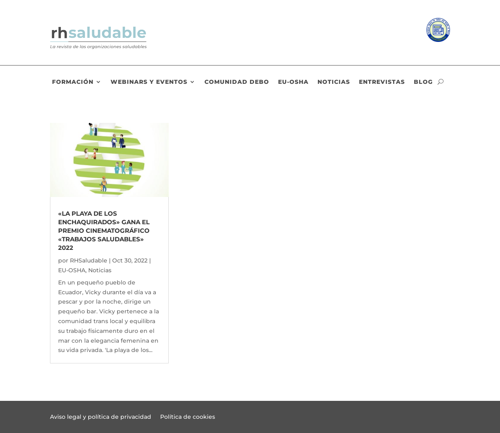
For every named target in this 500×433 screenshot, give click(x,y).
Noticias (333, 82)
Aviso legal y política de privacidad (100, 417)
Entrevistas (382, 82)
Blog (423, 82)
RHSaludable (88, 260)
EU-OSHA (293, 82)
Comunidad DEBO (236, 82)
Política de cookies (187, 417)
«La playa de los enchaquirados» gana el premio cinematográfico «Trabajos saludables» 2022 (104, 230)
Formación (72, 82)
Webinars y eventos (149, 82)
